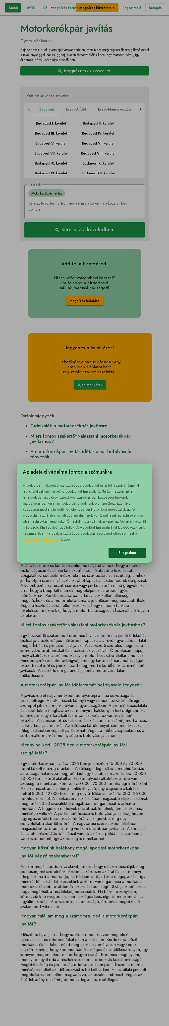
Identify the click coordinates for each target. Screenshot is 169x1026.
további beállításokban (41, 539)
